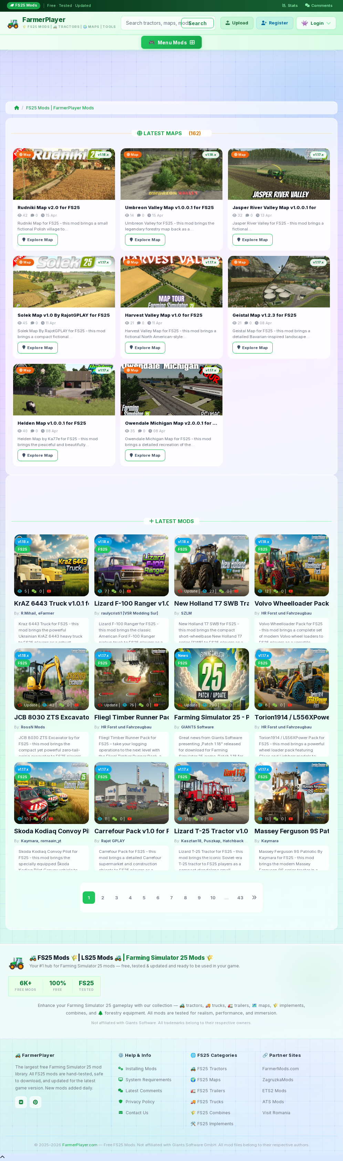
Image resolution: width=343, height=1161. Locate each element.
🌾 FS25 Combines (210, 1112)
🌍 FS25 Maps (205, 1079)
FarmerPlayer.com (79, 1144)
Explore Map (37, 239)
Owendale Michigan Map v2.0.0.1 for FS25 (171, 423)
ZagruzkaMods (277, 1079)
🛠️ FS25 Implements (211, 1123)
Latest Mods (171, 521)
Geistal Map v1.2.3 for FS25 (264, 315)
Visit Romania (276, 1112)
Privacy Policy (136, 1101)
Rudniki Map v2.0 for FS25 (49, 207)
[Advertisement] (170, 75)
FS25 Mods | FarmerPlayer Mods (60, 107)
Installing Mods (137, 1068)
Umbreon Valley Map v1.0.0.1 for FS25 (169, 207)
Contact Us (133, 1112)
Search (197, 23)
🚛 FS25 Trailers (207, 1090)
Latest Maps (171, 133)
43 (240, 897)
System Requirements (145, 1079)
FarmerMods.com (280, 1068)
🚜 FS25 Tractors (208, 1068)
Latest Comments (140, 1090)
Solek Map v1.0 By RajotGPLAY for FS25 (64, 315)
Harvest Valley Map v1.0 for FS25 (163, 315)
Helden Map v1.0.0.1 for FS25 (52, 423)
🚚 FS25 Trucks (207, 1101)
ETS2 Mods (274, 1090)
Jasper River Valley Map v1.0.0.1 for (274, 207)
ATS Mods (273, 1101)
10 (213, 897)
